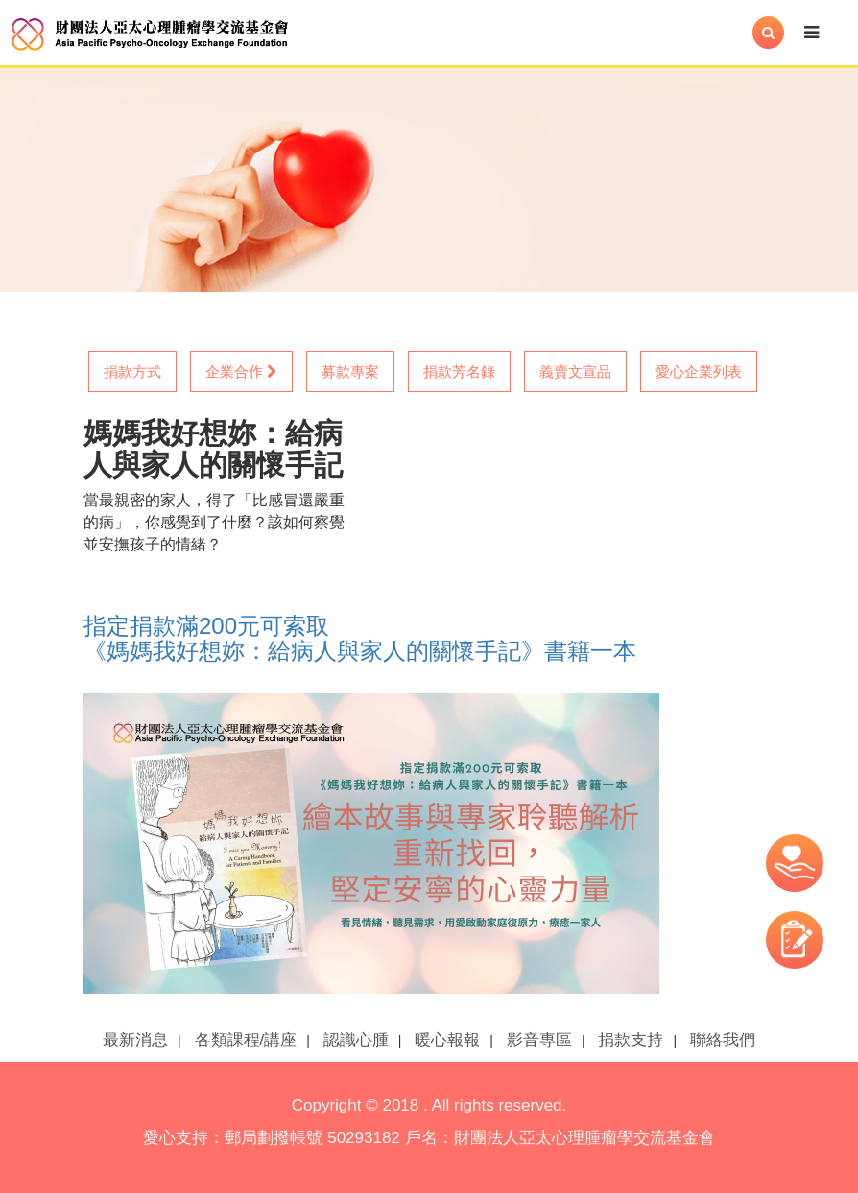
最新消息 (135, 1040)
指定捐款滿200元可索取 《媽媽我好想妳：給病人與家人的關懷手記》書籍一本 (359, 638)
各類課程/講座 (246, 1040)
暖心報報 (447, 1040)
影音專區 (539, 1040)
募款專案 (350, 371)
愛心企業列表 (698, 371)
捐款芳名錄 (459, 371)
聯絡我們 (722, 1040)
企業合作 (241, 371)
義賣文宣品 (575, 371)
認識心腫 (356, 1040)
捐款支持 (630, 1040)
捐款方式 (132, 371)
